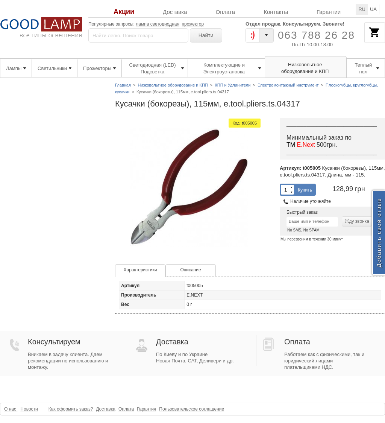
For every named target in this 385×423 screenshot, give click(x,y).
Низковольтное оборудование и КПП (173, 85)
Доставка (175, 12)
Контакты (276, 12)
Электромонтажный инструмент (288, 85)
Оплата (225, 12)
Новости (29, 409)
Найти (206, 35)
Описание (190, 269)
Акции (124, 11)
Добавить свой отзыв (379, 232)
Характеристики (140, 269)
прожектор (193, 24)
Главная (123, 85)
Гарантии (329, 12)
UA (373, 9)
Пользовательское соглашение (191, 409)
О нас (10, 409)
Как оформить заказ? (71, 409)
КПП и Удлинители (232, 85)
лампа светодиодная (157, 24)
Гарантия (146, 409)
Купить (305, 190)
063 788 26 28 (316, 35)
